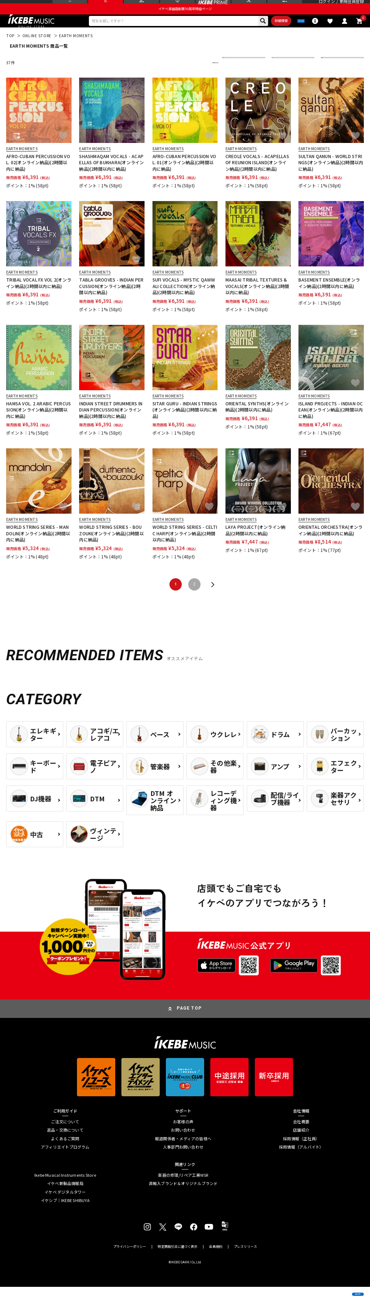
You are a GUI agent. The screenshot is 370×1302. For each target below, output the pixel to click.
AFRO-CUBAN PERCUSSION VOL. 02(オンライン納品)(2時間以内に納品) (38, 177)
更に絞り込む (188, 77)
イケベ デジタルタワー (65, 1207)
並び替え (234, 77)
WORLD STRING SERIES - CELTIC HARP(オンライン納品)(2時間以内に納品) (184, 548)
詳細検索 (254, 33)
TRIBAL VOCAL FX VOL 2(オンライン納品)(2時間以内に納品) (38, 298)
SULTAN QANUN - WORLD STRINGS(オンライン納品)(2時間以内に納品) (330, 177)
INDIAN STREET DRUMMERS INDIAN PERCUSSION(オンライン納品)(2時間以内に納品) (110, 424)
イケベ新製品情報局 (65, 1198)
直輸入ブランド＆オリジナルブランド (183, 1198)
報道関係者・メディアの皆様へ (183, 1153)
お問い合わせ (183, 1145)
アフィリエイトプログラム (65, 1162)
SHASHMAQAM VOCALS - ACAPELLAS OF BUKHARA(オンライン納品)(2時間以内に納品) (111, 177)
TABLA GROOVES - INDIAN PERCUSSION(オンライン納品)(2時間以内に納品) (111, 301)
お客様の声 (183, 1137)
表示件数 (333, 77)
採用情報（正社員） (301, 1153)
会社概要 (301, 1137)
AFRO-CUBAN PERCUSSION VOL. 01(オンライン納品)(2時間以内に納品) (184, 177)
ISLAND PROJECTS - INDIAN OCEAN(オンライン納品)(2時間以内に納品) (330, 424)
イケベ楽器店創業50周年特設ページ (185, 20)
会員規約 (215, 1261)
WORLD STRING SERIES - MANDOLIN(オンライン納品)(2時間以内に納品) (38, 548)
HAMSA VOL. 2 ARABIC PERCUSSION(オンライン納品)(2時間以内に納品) (38, 424)
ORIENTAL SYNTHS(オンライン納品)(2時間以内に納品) (257, 421)
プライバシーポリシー (129, 1261)
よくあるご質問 (65, 1153)
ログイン (327, 7)
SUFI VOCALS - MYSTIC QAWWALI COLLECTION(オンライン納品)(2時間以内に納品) (183, 301)
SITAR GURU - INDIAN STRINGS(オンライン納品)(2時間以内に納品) (184, 424)
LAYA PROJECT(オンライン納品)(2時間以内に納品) (255, 545)
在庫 (280, 77)
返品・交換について (65, 1145)
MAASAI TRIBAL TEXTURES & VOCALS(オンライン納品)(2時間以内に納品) (257, 301)
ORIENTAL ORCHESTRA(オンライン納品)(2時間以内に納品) (330, 545)
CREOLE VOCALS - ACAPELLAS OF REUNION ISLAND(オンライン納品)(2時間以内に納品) (257, 177)
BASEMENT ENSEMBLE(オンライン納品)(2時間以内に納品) (329, 298)
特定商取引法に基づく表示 (177, 1261)
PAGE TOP (189, 1023)
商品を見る (336, 1288)
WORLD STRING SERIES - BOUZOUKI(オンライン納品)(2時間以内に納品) (111, 548)
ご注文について (65, 1137)
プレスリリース (245, 1261)
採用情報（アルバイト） (301, 1162)
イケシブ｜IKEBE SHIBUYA (65, 1215)
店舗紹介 (301, 1145)
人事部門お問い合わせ (183, 1162)
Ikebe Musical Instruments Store (65, 1190)
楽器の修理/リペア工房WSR (183, 1190)
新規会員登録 (352, 7)
